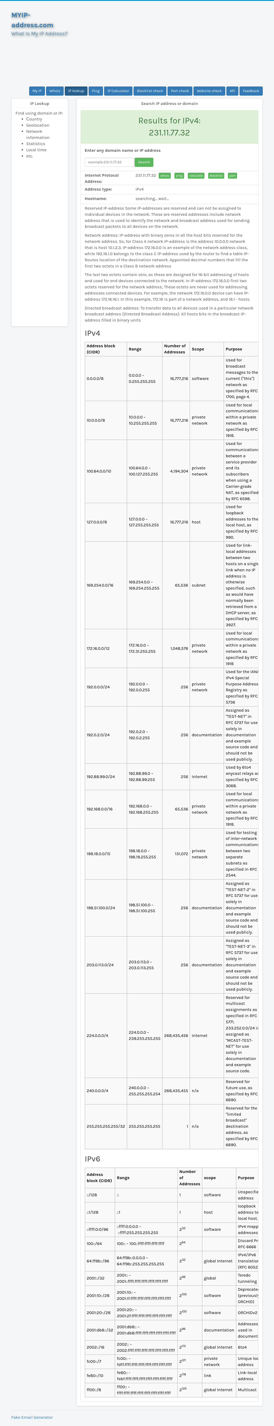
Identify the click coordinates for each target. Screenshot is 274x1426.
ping (179, 176)
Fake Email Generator (32, 1417)
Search (144, 162)
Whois (55, 91)
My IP (37, 91)
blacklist (216, 176)
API (232, 91)
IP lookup (76, 91)
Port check (180, 91)
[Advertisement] (169, 43)
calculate (196, 176)
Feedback (251, 91)
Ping (96, 91)
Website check (209, 91)
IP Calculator (118, 91)
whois (164, 176)
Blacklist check (150, 91)
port (232, 176)
